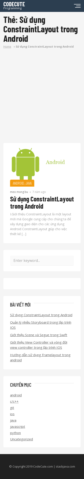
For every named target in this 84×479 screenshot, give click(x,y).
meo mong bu (19, 192)
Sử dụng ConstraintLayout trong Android (42, 202)
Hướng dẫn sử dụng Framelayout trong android (40, 357)
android (16, 395)
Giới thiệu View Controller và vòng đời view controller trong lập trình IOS (38, 345)
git (12, 407)
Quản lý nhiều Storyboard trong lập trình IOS (40, 325)
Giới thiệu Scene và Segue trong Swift (38, 335)
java (13, 420)
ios (12, 414)
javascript (17, 426)
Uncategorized (21, 439)
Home (7, 47)
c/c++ (14, 401)
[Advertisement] (42, 99)
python (15, 432)
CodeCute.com (43, 466)
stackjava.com (65, 466)
